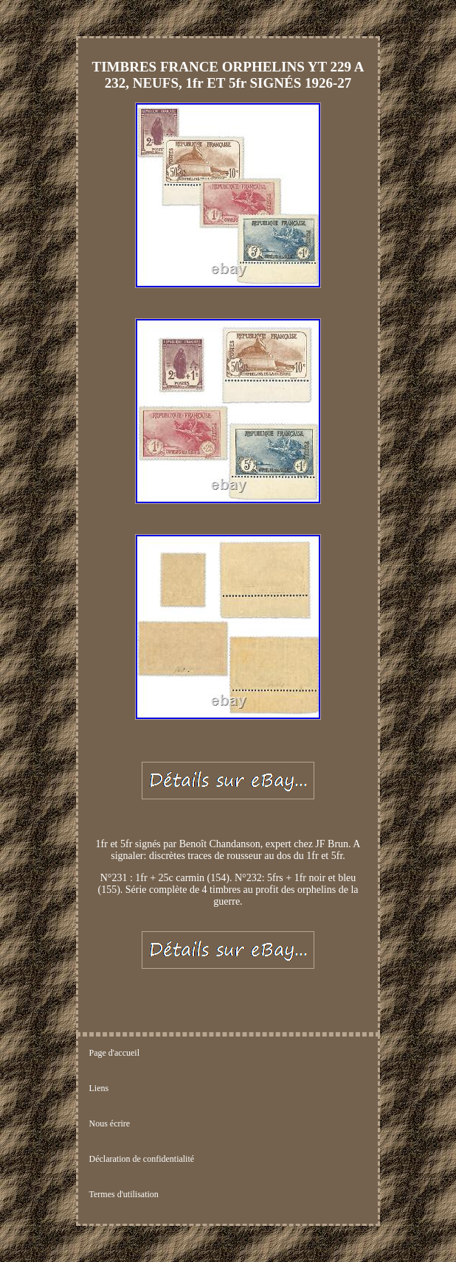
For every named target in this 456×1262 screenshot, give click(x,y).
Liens (99, 1088)
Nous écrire (110, 1123)
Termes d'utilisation (124, 1194)
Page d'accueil (114, 1053)
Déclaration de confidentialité (142, 1159)
